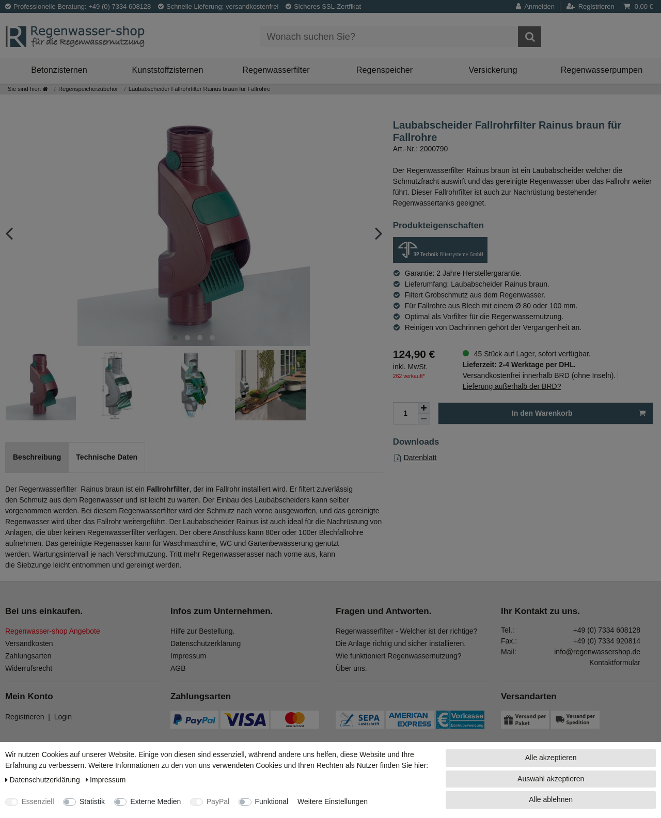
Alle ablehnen (551, 799)
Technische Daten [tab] (106, 457)
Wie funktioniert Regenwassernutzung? (399, 656)
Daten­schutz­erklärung (43, 780)
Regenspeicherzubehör (88, 89)
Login (63, 717)
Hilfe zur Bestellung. (202, 631)
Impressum (188, 656)
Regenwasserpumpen (601, 69)
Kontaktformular (614, 662)
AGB (178, 668)
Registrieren (24, 717)
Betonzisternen (59, 69)
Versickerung (492, 69)
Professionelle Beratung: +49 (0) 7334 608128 (78, 6)
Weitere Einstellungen (332, 801)
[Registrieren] (590, 7)
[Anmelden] (538, 7)
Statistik (92, 801)
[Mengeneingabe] (405, 413)
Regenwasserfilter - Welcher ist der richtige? (406, 631)
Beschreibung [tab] (37, 457)
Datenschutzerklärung (205, 643)
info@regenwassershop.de (597, 652)
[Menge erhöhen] (424, 408)
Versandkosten (29, 643)
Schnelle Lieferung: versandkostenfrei (218, 6)
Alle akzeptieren (551, 757)
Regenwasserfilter (275, 69)
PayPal (218, 801)
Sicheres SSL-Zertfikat (323, 6)
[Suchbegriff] (389, 36)
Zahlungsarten (28, 656)
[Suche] (529, 36)
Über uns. (351, 668)
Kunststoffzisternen (167, 69)
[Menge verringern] (424, 419)
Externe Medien (155, 801)
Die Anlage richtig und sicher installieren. (401, 643)
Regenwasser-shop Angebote (52, 631)
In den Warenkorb (579, 413)
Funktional (272, 801)
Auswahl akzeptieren (550, 779)
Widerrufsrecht (28, 668)
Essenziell (38, 801)
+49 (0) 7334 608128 (606, 630)
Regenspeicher (384, 69)
